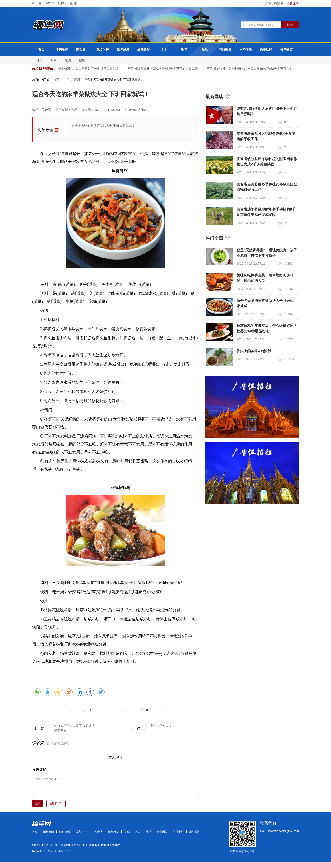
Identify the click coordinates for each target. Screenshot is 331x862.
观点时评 (102, 49)
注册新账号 (56, 803)
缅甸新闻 (62, 49)
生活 (205, 49)
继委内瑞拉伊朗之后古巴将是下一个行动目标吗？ (85, 68)
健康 (82, 60)
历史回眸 (266, 49)
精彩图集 (225, 49)
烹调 (68, 60)
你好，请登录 (274, 3)
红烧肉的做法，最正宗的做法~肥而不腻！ (75, 728)
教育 (184, 49)
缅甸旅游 (143, 49)
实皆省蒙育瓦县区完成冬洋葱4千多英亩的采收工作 (164, 68)
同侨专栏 (245, 49)
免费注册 (292, 3)
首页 (41, 49)
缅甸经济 (123, 49)
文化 (164, 49)
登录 (37, 803)
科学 (39, 60)
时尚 (53, 60)
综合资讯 (82, 49)
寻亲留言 (286, 49)
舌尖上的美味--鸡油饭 (254, 351)
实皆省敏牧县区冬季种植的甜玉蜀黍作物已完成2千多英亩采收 (250, 68)
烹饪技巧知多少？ (162, 726)
